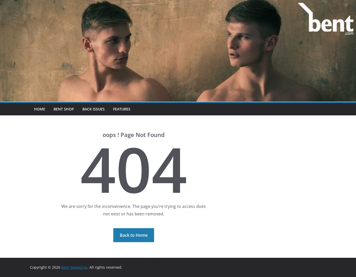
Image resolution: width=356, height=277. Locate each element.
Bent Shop (64, 109)
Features (121, 109)
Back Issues (93, 109)
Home (39, 109)
